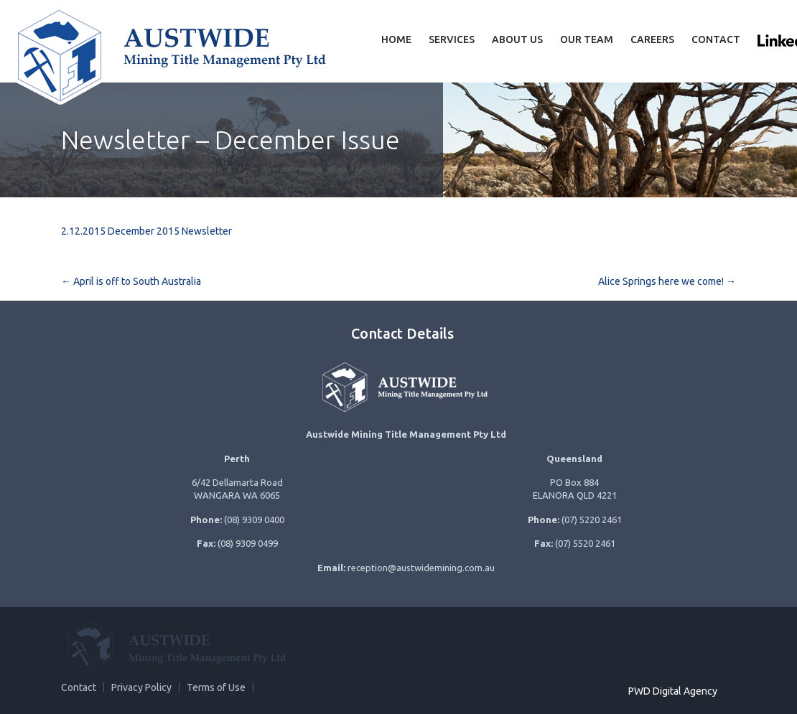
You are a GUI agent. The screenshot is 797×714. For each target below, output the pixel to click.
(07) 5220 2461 (591, 520)
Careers (652, 39)
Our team (586, 39)
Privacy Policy (141, 687)
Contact (715, 39)
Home (396, 39)
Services (452, 39)
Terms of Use (216, 687)
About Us (517, 39)
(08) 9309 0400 (254, 520)
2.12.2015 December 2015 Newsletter (146, 231)
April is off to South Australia (131, 281)
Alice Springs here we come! (667, 281)
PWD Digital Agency (672, 691)
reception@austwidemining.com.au (421, 568)
